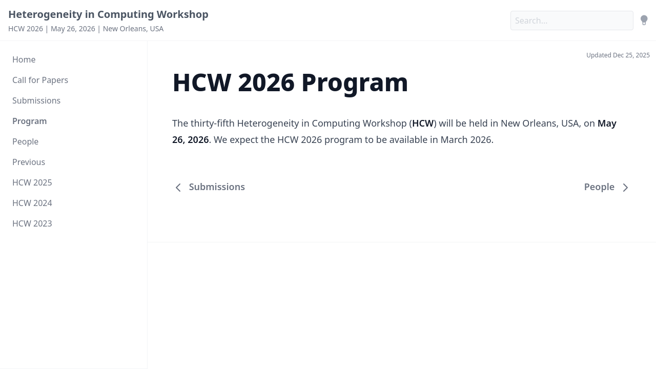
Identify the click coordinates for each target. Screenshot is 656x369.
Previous (28, 162)
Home (24, 59)
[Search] (571, 20)
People (25, 141)
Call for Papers (40, 80)
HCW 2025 (32, 182)
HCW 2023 (32, 223)
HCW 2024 (32, 203)
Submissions (36, 100)
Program (29, 121)
